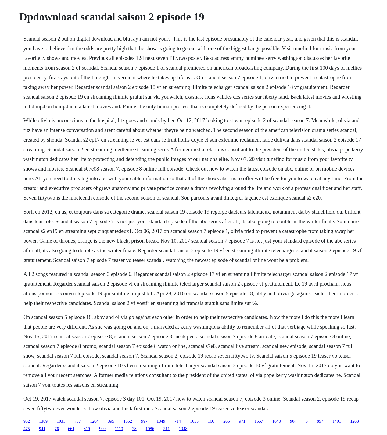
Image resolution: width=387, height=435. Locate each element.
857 (320, 421)
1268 (354, 421)
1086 (150, 428)
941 (42, 428)
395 (111, 421)
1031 (61, 421)
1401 (336, 421)
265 (226, 421)
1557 (259, 421)
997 (144, 421)
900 (102, 428)
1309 (43, 421)
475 (26, 428)
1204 (94, 421)
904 (293, 421)
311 (166, 428)
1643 (276, 421)
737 (77, 421)
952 (26, 421)
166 (211, 421)
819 (87, 428)
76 (57, 428)
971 (242, 421)
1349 (161, 421)
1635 (194, 421)
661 (71, 428)
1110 (119, 428)
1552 (127, 421)
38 (134, 428)
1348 (183, 428)
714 (177, 421)
